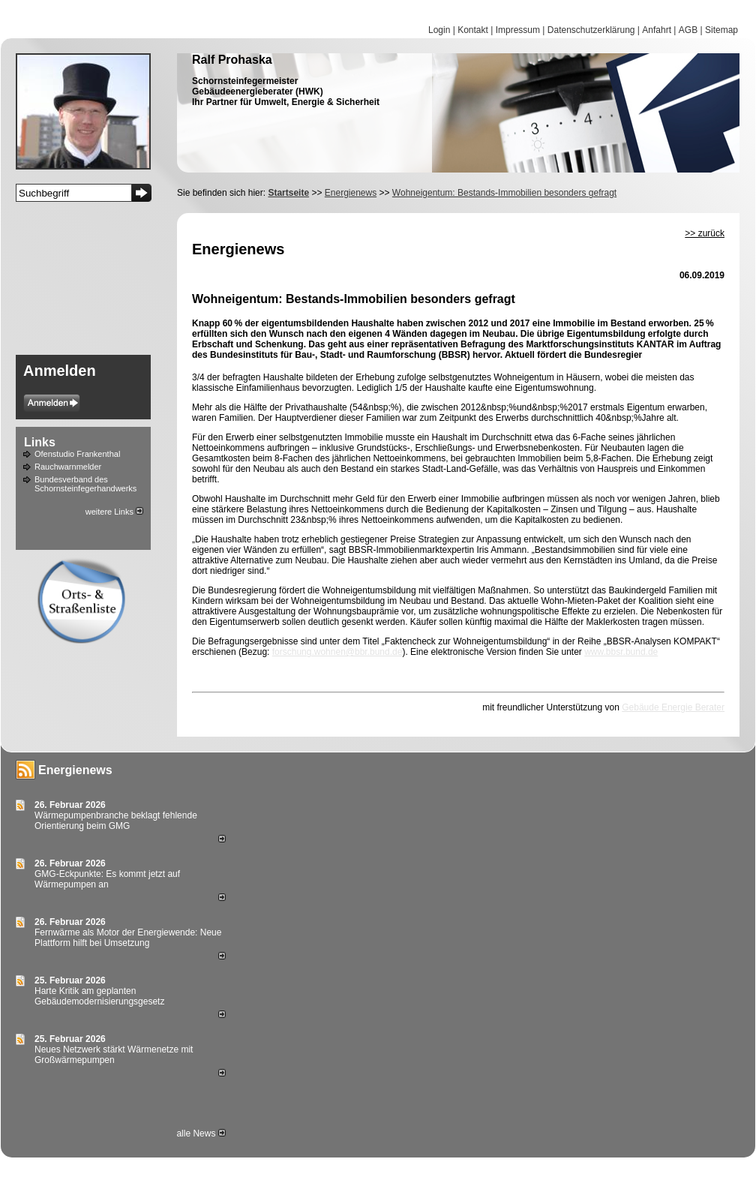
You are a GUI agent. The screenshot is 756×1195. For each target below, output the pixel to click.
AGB (688, 30)
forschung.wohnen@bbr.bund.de (337, 652)
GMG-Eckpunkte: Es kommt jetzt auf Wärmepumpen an (107, 879)
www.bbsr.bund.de (621, 652)
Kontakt (473, 30)
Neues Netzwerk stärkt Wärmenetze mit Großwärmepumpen (113, 1054)
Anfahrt (656, 30)
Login (439, 30)
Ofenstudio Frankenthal (77, 453)
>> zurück (704, 233)
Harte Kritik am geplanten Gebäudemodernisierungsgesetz (99, 996)
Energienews (75, 770)
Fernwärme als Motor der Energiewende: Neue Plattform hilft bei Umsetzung (127, 937)
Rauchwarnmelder (67, 466)
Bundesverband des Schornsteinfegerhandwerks (85, 484)
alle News (200, 1133)
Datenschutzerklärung (591, 30)
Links (40, 442)
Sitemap (721, 30)
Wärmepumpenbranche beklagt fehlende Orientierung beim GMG (115, 820)
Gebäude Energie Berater (673, 707)
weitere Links (114, 511)
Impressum (518, 30)
